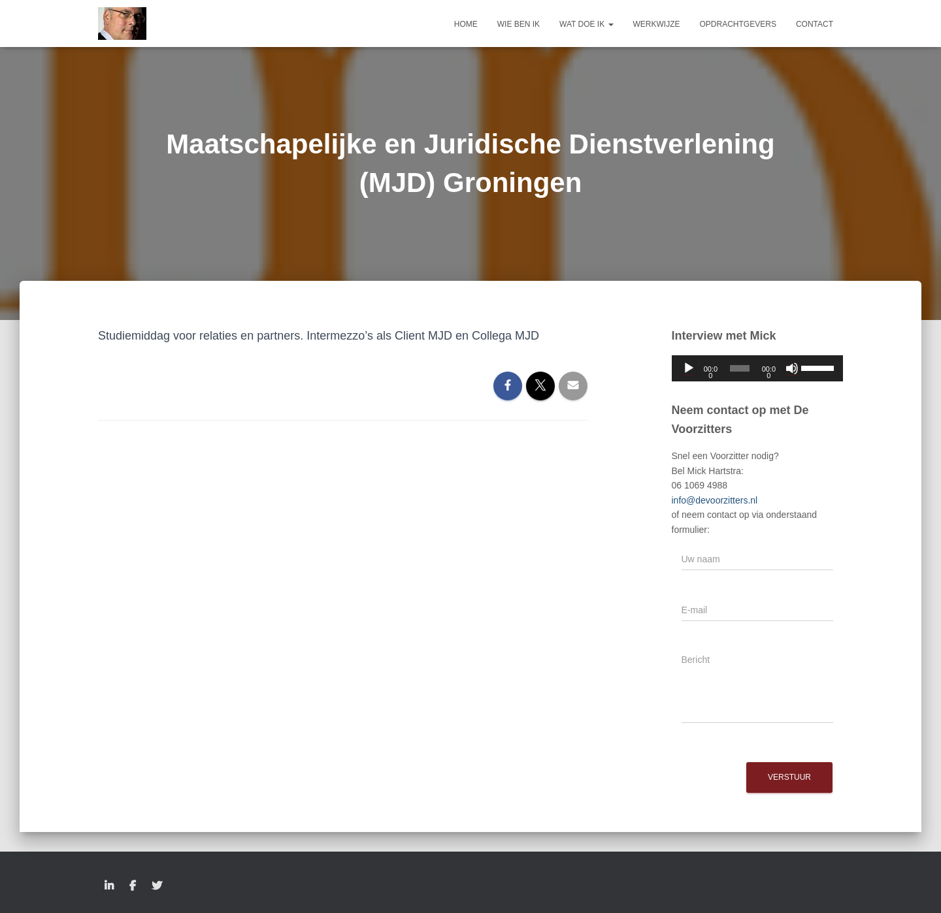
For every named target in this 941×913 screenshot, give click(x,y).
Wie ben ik (518, 24)
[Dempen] (792, 368)
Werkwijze (656, 24)
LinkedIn (109, 886)
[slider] (740, 368)
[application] (758, 368)
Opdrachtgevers (738, 24)
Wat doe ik (586, 24)
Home (466, 24)
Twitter (157, 886)
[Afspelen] (688, 368)
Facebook (132, 886)
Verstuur (789, 777)
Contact (814, 24)
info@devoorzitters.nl (715, 500)
